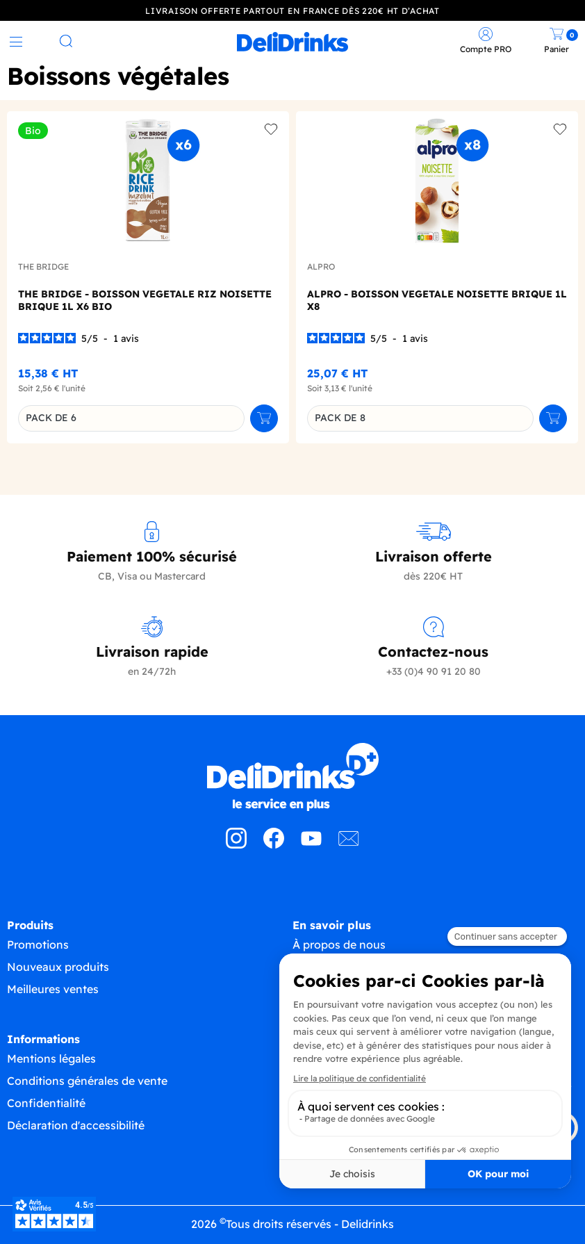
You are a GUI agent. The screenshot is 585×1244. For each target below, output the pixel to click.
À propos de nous (339, 944)
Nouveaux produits (58, 966)
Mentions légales (51, 1058)
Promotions (38, 944)
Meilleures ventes (53, 988)
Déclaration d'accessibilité (76, 1124)
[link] (292, 41)
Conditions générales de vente (87, 1080)
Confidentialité (46, 1102)
